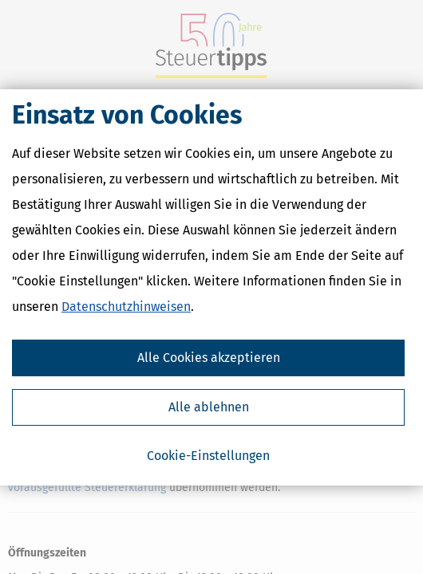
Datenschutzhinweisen (126, 306)
